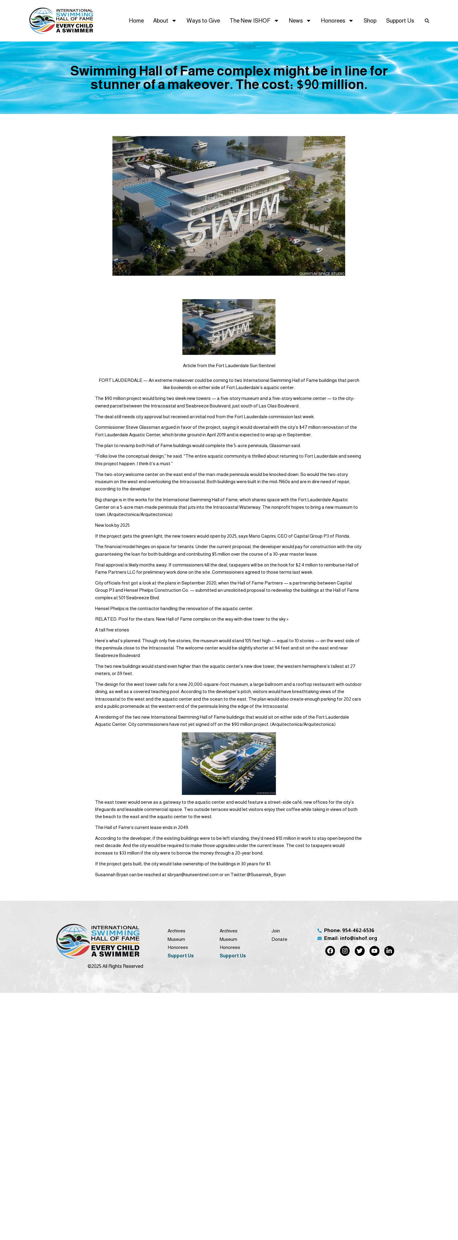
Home (136, 20)
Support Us (400, 20)
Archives (176, 930)
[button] (427, 21)
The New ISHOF (254, 20)
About (165, 20)
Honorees (337, 20)
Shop (370, 20)
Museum (176, 939)
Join (275, 930)
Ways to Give (203, 20)
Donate (279, 939)
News (300, 20)
